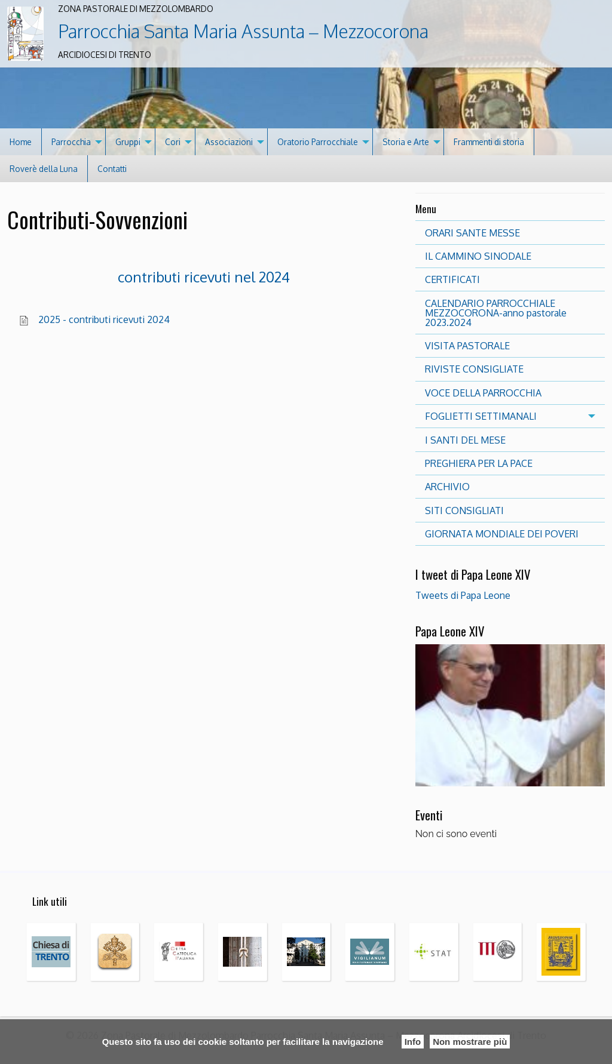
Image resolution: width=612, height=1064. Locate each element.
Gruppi (127, 142)
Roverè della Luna (44, 169)
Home (21, 142)
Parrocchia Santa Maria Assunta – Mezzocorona (243, 31)
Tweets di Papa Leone (462, 595)
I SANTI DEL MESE (465, 440)
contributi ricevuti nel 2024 (204, 276)
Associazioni (229, 142)
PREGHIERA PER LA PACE (479, 463)
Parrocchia (71, 142)
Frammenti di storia (489, 142)
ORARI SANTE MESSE (472, 233)
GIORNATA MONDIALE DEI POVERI (502, 534)
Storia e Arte (405, 142)
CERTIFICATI (452, 279)
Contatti (112, 169)
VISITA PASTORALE (467, 346)
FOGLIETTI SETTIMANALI (481, 416)
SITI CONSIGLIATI (464, 510)
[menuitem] (21, 141)
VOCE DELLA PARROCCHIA (483, 393)
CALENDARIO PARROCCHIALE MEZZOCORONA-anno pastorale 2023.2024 (496, 312)
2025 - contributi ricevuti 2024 (104, 319)
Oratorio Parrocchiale (317, 142)
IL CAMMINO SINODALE (478, 256)
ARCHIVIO (447, 487)
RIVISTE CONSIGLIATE (474, 369)
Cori (172, 142)
